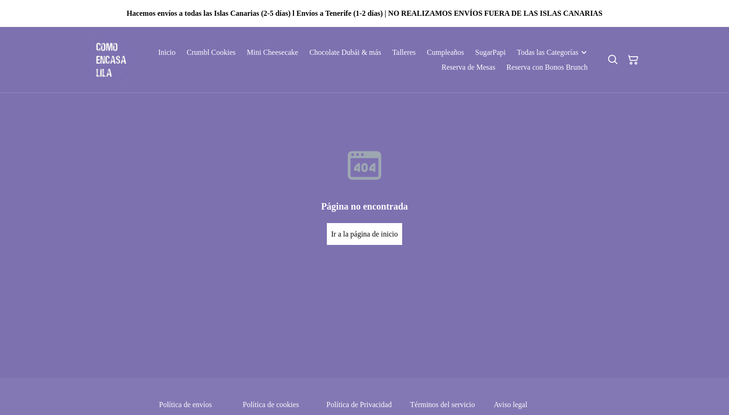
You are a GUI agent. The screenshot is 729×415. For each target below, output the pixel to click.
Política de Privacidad (358, 404)
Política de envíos (185, 404)
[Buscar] (613, 60)
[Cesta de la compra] (633, 60)
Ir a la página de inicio (364, 234)
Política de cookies (271, 404)
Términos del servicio (442, 404)
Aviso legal (510, 404)
